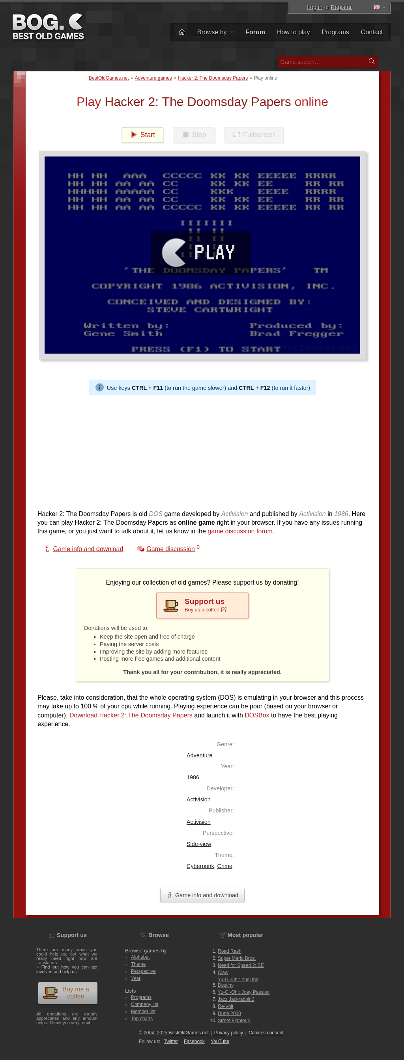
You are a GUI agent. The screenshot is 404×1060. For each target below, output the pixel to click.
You (220, 1041)
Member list (143, 1011)
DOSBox (257, 715)
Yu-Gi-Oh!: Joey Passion (243, 992)
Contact (372, 32)
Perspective (143, 971)
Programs (335, 32)
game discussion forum (240, 531)
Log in (314, 7)
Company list (144, 1004)
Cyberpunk (200, 866)
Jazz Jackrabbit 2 (236, 999)
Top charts (142, 1018)
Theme (138, 964)
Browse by (215, 32)
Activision (199, 799)
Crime (224, 866)
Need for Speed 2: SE (241, 965)
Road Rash (229, 951)
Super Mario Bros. (237, 958)
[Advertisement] (202, 450)
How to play (293, 32)
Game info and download (202, 895)
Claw (223, 972)
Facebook (194, 1041)
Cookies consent (266, 1033)
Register (341, 7)
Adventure (200, 755)
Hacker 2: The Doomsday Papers (213, 78)
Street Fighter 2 (234, 1020)
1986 (193, 777)
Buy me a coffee (65, 993)
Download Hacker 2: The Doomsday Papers (131, 715)
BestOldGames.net (109, 78)
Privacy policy (228, 1033)
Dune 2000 (229, 1013)
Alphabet (140, 957)
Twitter (171, 1041)
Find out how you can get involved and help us (66, 969)
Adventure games (153, 78)
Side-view (199, 844)
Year (135, 978)
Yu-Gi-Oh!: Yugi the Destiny (238, 982)
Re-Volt (225, 1006)
